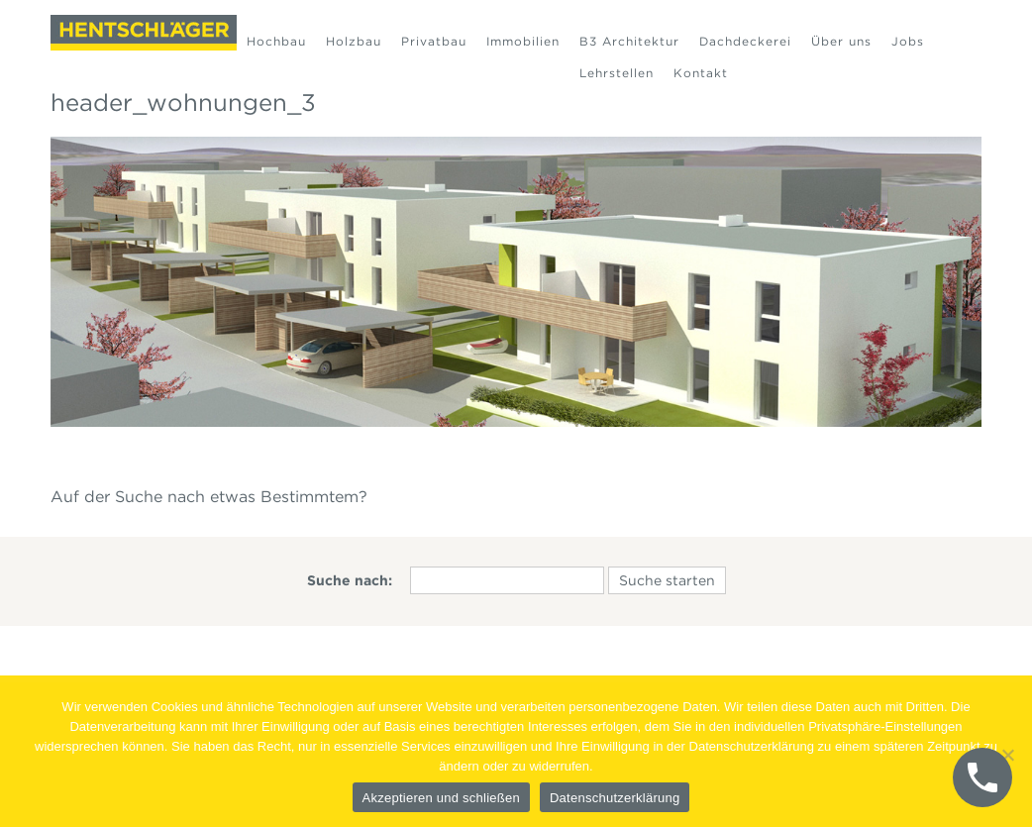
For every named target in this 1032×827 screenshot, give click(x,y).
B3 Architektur (629, 41)
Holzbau (353, 41)
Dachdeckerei (745, 41)
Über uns (841, 41)
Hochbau (276, 41)
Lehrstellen (616, 72)
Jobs (907, 41)
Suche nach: (349, 580)
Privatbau (433, 41)
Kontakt (700, 72)
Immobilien (523, 41)
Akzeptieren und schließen (441, 797)
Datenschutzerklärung (614, 797)
